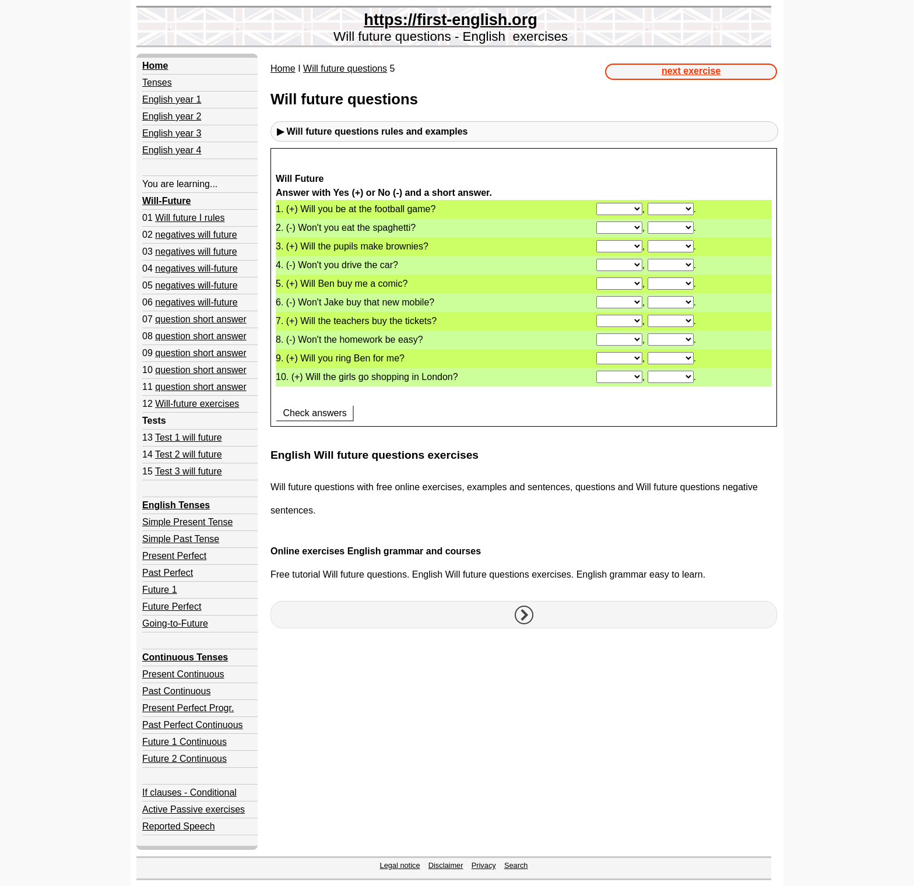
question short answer (201, 319)
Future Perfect (171, 606)
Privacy (484, 865)
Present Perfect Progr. (188, 708)
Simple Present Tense (187, 522)
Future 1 (159, 590)
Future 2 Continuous (184, 759)
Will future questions (345, 68)
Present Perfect (174, 556)
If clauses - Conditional (189, 792)
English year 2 (171, 116)
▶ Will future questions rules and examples (372, 131)
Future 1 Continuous (184, 742)
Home (283, 68)
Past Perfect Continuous (192, 725)
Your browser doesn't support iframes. (523, 293)
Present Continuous (183, 674)
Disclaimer (445, 865)
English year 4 (171, 150)
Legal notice (400, 865)
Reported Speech (178, 826)
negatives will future (196, 235)
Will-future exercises (197, 404)
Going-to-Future (175, 623)
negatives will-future (196, 268)
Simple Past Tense (180, 539)
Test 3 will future (188, 471)
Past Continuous (176, 691)
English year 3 (171, 133)
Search (516, 865)
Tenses (157, 82)
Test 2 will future (188, 454)
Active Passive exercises (193, 809)
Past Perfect (167, 573)
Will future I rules (189, 218)
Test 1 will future (188, 437)
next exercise (691, 71)
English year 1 (171, 99)
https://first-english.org (450, 19)
